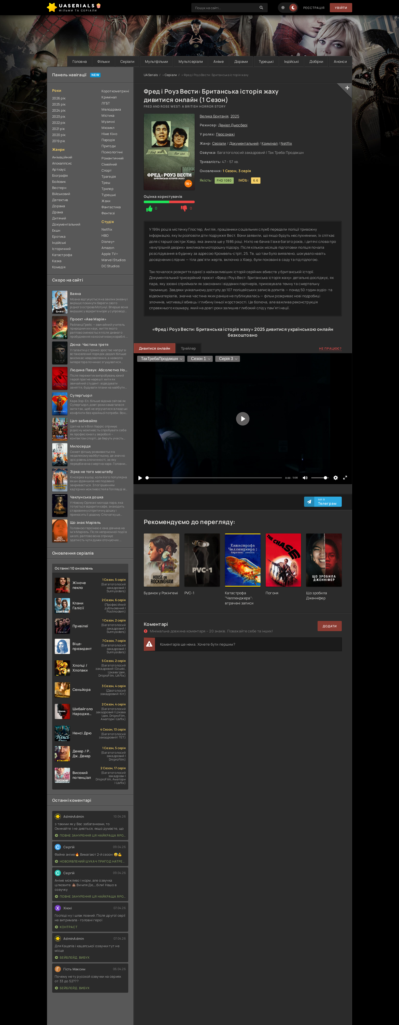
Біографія (60, 175)
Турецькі (266, 61)
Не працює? (330, 348)
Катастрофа (62, 254)
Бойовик (59, 181)
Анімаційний (62, 157)
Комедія (58, 267)
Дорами (241, 61)
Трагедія (109, 176)
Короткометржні (115, 91)
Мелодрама (111, 109)
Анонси (340, 61)
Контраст (66, 927)
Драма (57, 212)
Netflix (286, 143)
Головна (80, 61)
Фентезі (108, 213)
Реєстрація (314, 8)
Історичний (61, 248)
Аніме (218, 61)
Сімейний (109, 164)
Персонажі (225, 134)
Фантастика (111, 207)
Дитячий (59, 218)
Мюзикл (108, 127)
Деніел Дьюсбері (233, 125)
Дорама (58, 206)
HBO (105, 235)
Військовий (61, 193)
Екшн (56, 230)
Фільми (103, 61)
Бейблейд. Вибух (72, 957)
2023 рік (58, 116)
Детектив (60, 200)
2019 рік (58, 141)
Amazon (108, 247)
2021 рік (58, 128)
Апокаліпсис (62, 163)
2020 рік (58, 134)
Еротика (58, 236)
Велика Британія (214, 116)
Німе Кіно (109, 133)
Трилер (107, 188)
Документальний (244, 143)
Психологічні (112, 152)
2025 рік (58, 104)
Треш (106, 182)
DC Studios (111, 266)
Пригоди (109, 146)
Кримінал (270, 143)
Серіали (127, 61)
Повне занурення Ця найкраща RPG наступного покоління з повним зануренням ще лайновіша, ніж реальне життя (90, 835)
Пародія (108, 140)
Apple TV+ (110, 253)
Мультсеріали (191, 61)
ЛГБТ (106, 103)
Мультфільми (156, 61)
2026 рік (58, 98)
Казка (56, 261)
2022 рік (58, 122)
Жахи (106, 201)
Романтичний (112, 158)
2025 (235, 116)
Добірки (316, 61)
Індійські (291, 61)
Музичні (108, 121)
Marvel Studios (114, 260)
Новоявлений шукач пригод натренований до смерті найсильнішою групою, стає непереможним (90, 861)
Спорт (107, 170)
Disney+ (108, 241)
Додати (330, 626)
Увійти (341, 8)
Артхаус (59, 169)
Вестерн (59, 187)
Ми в (327, 502)
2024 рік (58, 110)
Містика (108, 115)
